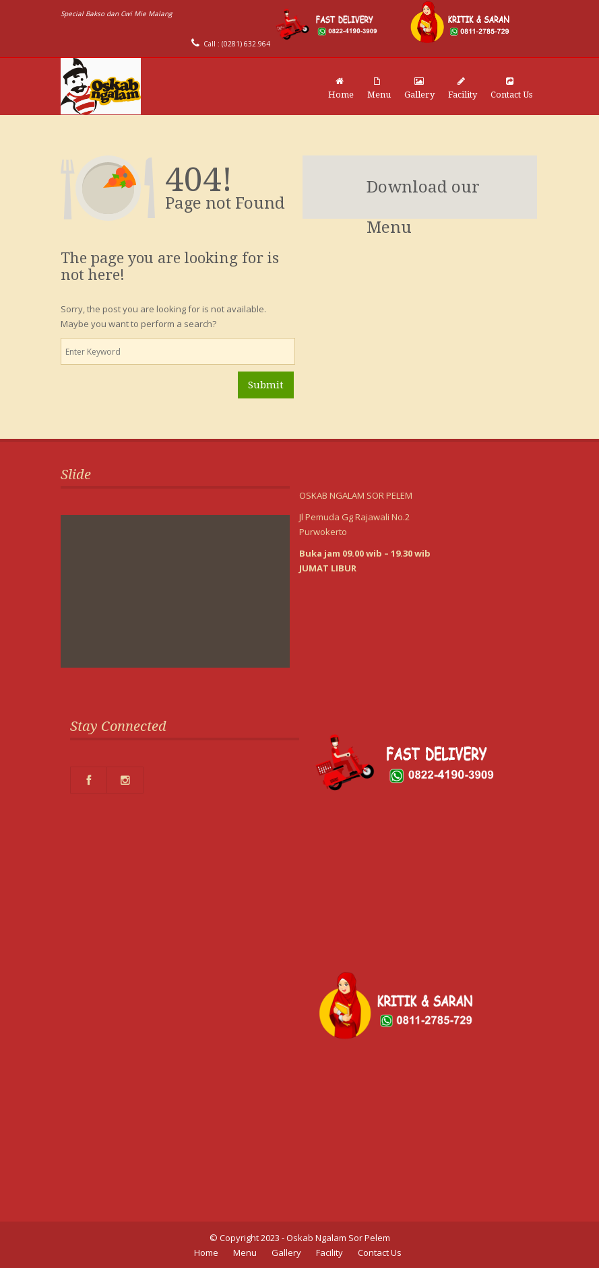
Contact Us (511, 88)
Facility (462, 88)
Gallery (419, 88)
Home (341, 88)
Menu (379, 88)
